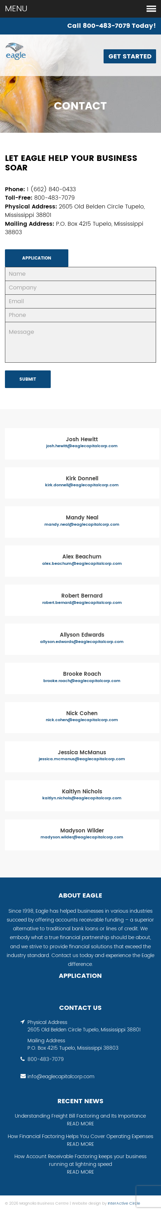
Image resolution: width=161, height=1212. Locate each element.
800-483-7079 (45, 1059)
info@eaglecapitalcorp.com (60, 1077)
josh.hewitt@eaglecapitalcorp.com (82, 446)
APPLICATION (36, 258)
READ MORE (80, 1124)
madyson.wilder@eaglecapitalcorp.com (82, 838)
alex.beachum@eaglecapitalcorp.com (82, 564)
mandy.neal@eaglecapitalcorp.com (81, 525)
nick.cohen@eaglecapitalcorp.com (82, 720)
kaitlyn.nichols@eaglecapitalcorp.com (82, 798)
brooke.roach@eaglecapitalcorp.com (81, 681)
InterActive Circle (124, 1203)
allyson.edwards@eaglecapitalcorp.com (82, 642)
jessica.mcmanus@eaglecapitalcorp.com (82, 759)
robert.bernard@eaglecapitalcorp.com (82, 603)
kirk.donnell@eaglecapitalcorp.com (82, 485)
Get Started (130, 56)
